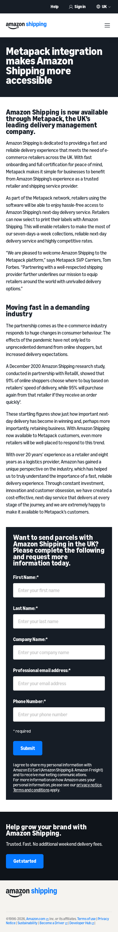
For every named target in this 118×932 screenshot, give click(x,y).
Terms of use (86, 918)
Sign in (77, 6)
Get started (24, 861)
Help (54, 6)
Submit (28, 748)
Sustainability (28, 923)
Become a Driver (53, 923)
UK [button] (104, 6)
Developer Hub (81, 923)
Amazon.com (37, 918)
